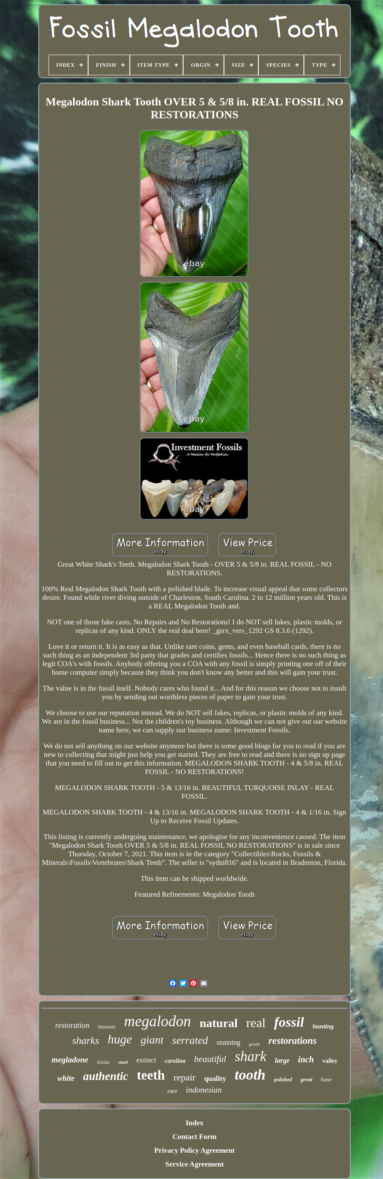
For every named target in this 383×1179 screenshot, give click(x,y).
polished (283, 1080)
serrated (190, 1040)
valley (329, 1061)
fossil (289, 1022)
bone (326, 1079)
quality (215, 1078)
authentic (105, 1076)
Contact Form (194, 1137)
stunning (228, 1042)
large (282, 1060)
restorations (293, 1040)
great (306, 1079)
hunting (323, 1026)
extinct (146, 1060)
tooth (250, 1075)
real (256, 1022)
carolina (175, 1061)
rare (172, 1090)
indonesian (203, 1089)
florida (103, 1062)
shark (250, 1056)
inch (306, 1059)
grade (254, 1043)
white (65, 1078)
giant (152, 1040)
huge (120, 1039)
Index (195, 1123)
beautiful (210, 1059)
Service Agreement (194, 1164)
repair (185, 1077)
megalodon (157, 1021)
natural (218, 1023)
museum (107, 1027)
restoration (72, 1025)
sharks (85, 1040)
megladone (70, 1059)
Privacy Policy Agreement (194, 1150)
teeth (151, 1075)
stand (123, 1062)
